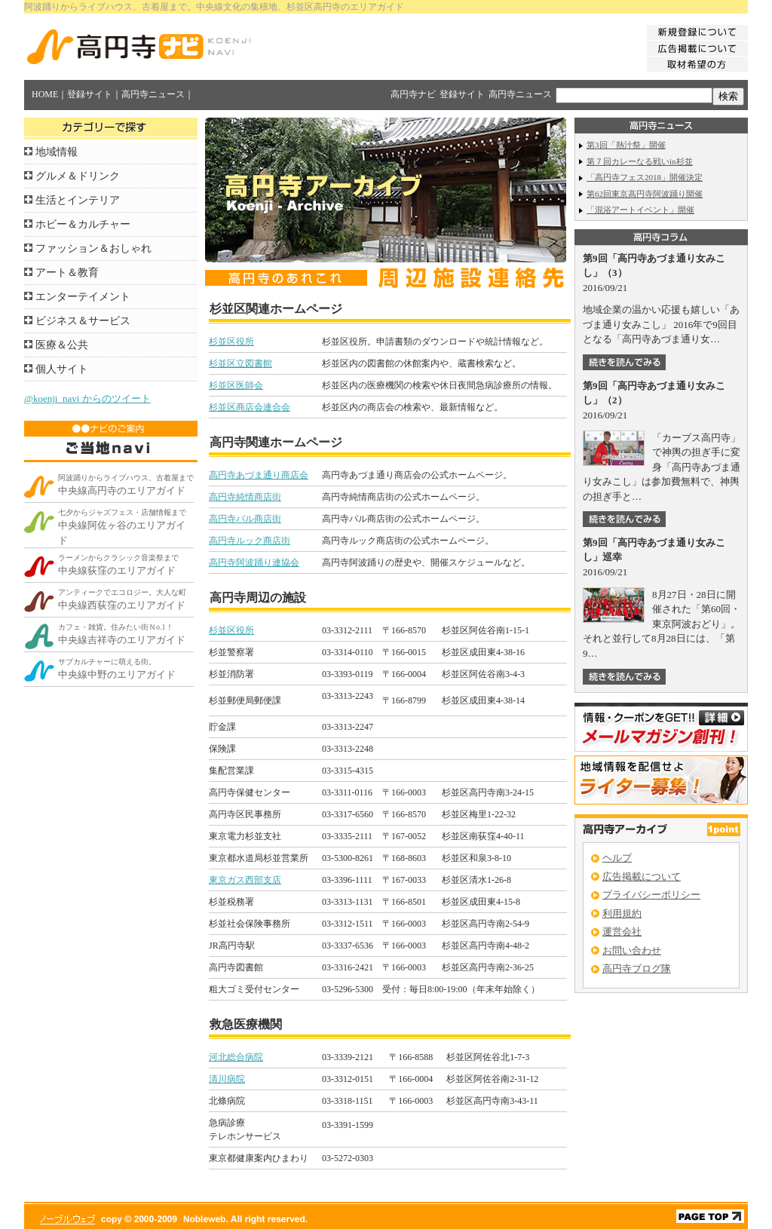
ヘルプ (617, 857)
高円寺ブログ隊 (636, 968)
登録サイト (89, 94)
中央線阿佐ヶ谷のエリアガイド (122, 527)
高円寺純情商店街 (245, 497)
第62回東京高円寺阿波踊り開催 (645, 193)
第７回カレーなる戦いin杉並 (640, 161)
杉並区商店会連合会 (249, 407)
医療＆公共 (61, 345)
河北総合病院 (236, 1057)
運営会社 (622, 931)
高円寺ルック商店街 (249, 540)
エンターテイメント (82, 296)
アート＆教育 (67, 272)
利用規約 (622, 913)
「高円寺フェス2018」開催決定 (645, 177)
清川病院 (227, 1079)
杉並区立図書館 (240, 363)
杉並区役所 (231, 341)
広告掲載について (641, 876)
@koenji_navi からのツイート (87, 398)
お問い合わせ (631, 950)
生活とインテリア (77, 200)
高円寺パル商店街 (245, 518)
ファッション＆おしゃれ (93, 248)
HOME (45, 94)
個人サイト (61, 369)
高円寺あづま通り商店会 (258, 475)
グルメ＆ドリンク (77, 176)
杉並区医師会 (236, 385)
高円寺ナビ (413, 94)
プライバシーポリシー (651, 894)
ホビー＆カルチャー (82, 224)
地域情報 (56, 152)
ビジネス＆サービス (82, 320)
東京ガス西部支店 (245, 880)
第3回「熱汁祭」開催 (626, 144)
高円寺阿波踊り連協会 (254, 562)
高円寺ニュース (153, 94)
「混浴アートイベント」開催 (640, 209)
